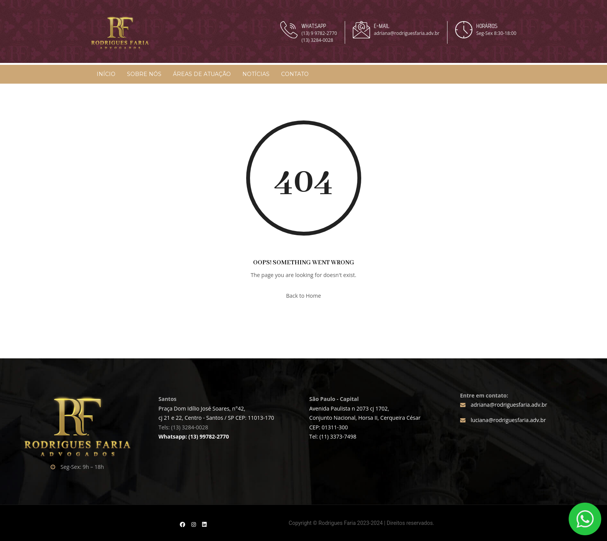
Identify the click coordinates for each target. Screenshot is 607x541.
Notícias (256, 74)
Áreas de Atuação (202, 74)
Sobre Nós (144, 74)
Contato (295, 74)
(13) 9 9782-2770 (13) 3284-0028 (319, 36)
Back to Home (303, 295)
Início (106, 74)
